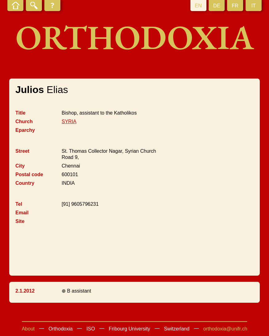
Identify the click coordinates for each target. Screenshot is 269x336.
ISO (91, 328)
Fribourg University (129, 328)
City (20, 165)
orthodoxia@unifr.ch (225, 328)
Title (20, 112)
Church (24, 121)
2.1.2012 (25, 290)
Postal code (29, 174)
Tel (18, 204)
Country (24, 183)
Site (19, 221)
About (28, 328)
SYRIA (69, 121)
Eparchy (25, 130)
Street (22, 151)
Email (22, 212)
